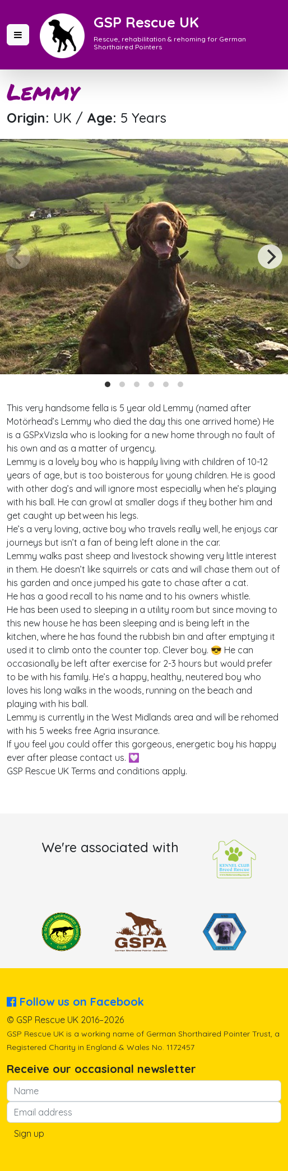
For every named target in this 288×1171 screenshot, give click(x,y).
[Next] (270, 256)
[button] (18, 34)
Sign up (29, 1133)
